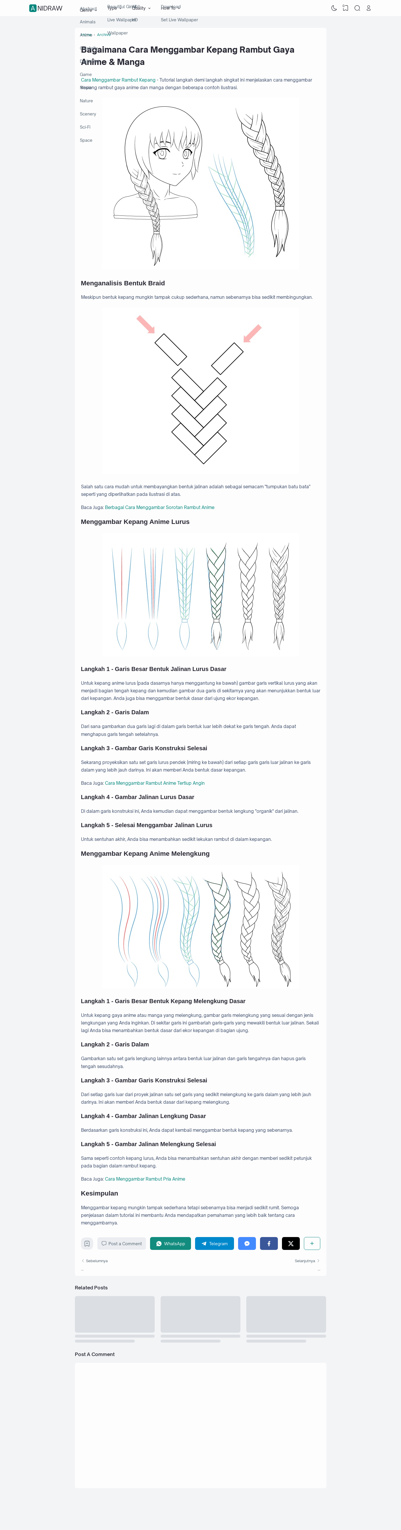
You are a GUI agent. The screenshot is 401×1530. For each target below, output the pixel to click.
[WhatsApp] (170, 1243)
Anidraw (47, 8)
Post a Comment (121, 1243)
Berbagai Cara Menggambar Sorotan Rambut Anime (159, 507)
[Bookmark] (87, 1245)
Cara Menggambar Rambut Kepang (118, 80)
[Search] (357, 8)
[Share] (312, 1243)
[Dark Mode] (334, 8)
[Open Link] (369, 8)
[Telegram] (214, 1243)
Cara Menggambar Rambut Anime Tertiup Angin (155, 783)
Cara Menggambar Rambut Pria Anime (145, 1179)
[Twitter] (291, 1243)
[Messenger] (247, 1243)
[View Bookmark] (346, 8)
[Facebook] (269, 1243)
